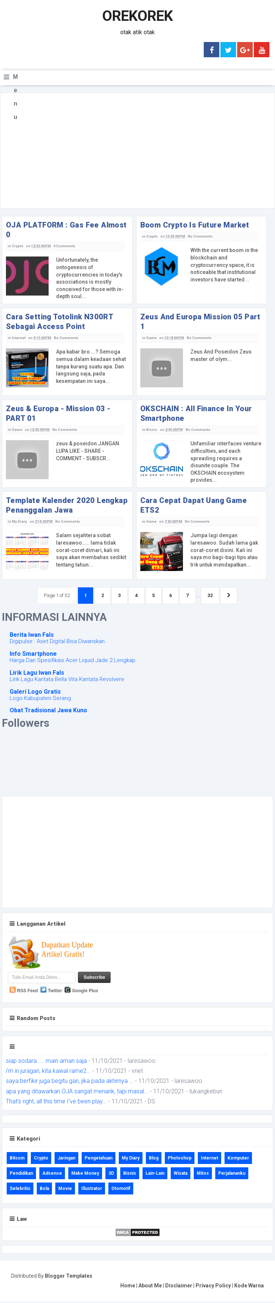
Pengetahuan (98, 1159)
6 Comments (63, 246)
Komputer (238, 1159)
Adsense (52, 1174)
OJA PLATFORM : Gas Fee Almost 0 (66, 229)
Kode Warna (249, 1287)
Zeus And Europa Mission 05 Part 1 (200, 321)
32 (217, 596)
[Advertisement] (137, 151)
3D (111, 1174)
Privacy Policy (213, 1287)
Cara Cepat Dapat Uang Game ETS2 (193, 505)
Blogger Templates (68, 1278)
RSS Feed (27, 992)
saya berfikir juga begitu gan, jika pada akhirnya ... (70, 1082)
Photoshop (179, 1159)
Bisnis (151, 430)
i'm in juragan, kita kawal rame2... (48, 1072)
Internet (19, 338)
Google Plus (85, 992)
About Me (150, 1287)
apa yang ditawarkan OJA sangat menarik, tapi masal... (77, 1092)
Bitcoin (17, 1159)
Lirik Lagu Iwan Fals (37, 674)
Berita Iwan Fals (32, 636)
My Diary (19, 521)
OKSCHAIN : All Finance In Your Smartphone (196, 413)
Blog (153, 1159)
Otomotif (120, 1190)
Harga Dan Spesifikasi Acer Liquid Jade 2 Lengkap (72, 662)
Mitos (203, 1174)
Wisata (180, 1174)
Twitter (55, 992)
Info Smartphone (33, 655)
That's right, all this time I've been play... (56, 1102)
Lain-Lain (154, 1174)
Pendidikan (21, 1174)
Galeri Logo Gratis (35, 693)
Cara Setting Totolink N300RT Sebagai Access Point (59, 321)
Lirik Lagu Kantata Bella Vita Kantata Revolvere (67, 680)
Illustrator (91, 1190)
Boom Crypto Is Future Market (194, 224)
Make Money (85, 1174)
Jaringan (66, 1159)
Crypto (17, 246)
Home (127, 1287)
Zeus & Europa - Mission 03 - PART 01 (58, 413)
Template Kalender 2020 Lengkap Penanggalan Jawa (67, 505)
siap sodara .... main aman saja (46, 1062)
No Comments (199, 236)
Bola (44, 1190)
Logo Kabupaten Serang (40, 699)
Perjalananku (231, 1174)
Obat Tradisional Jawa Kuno (48, 712)
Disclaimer (178, 1287)
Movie (65, 1190)
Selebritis (20, 1190)
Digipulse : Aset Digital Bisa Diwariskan (57, 643)
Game (151, 338)
